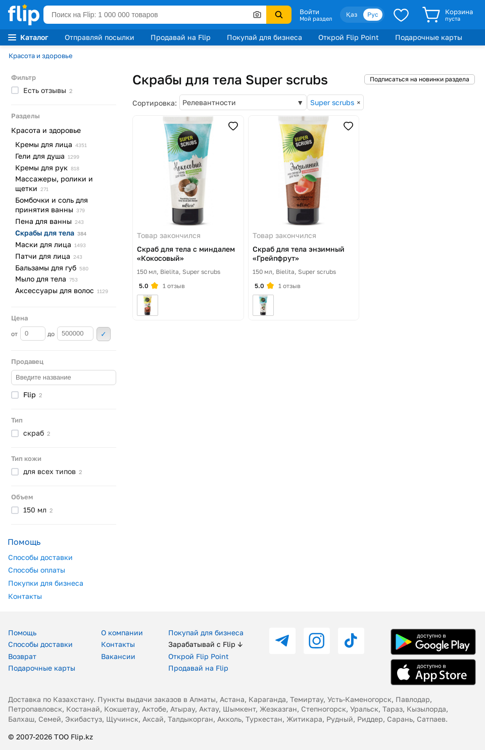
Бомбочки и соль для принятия (51, 205)
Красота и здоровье (41, 56)
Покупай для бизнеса (264, 37)
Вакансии (118, 656)
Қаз (351, 14)
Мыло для (46, 278)
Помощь (22, 632)
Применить (103, 334)
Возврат (22, 656)
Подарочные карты (428, 37)
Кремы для (51, 144)
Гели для (47, 156)
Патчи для (48, 256)
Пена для (49, 221)
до (70, 333)
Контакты (25, 596)
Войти (309, 11)
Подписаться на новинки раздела (419, 79)
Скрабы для (50, 232)
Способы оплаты (36, 570)
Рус (372, 14)
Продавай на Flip (181, 37)
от (28, 333)
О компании (122, 632)
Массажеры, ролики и (54, 183)
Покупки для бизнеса (45, 583)
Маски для (50, 244)
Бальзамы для (51, 267)
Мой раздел (316, 19)
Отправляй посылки (99, 37)
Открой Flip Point (348, 37)
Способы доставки (40, 557)
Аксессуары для (61, 290)
